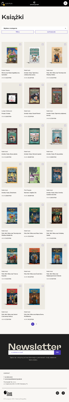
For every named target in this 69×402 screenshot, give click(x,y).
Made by (20, 399)
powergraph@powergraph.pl (13, 379)
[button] (34, 28)
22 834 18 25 (9, 377)
